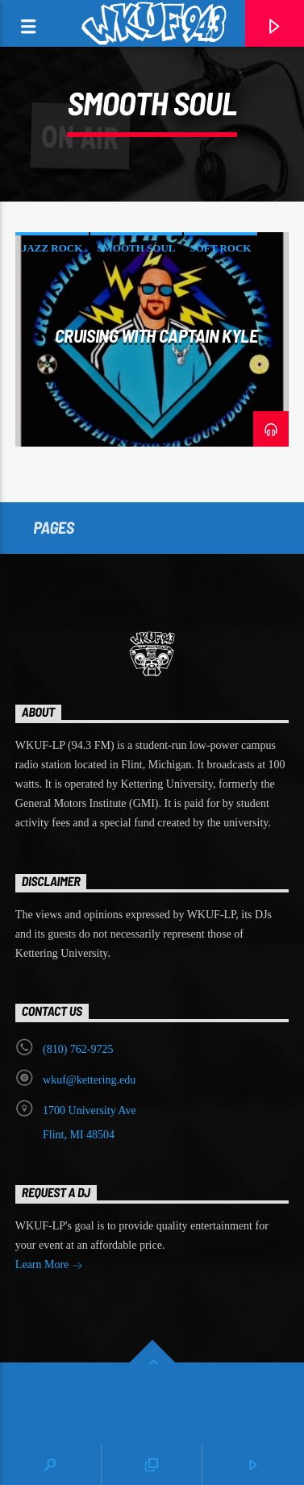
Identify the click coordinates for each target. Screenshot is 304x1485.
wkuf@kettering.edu (89, 1080)
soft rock (221, 248)
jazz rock (52, 248)
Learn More (49, 1266)
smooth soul (136, 248)
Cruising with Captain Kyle (156, 335)
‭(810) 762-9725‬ (78, 1049)
